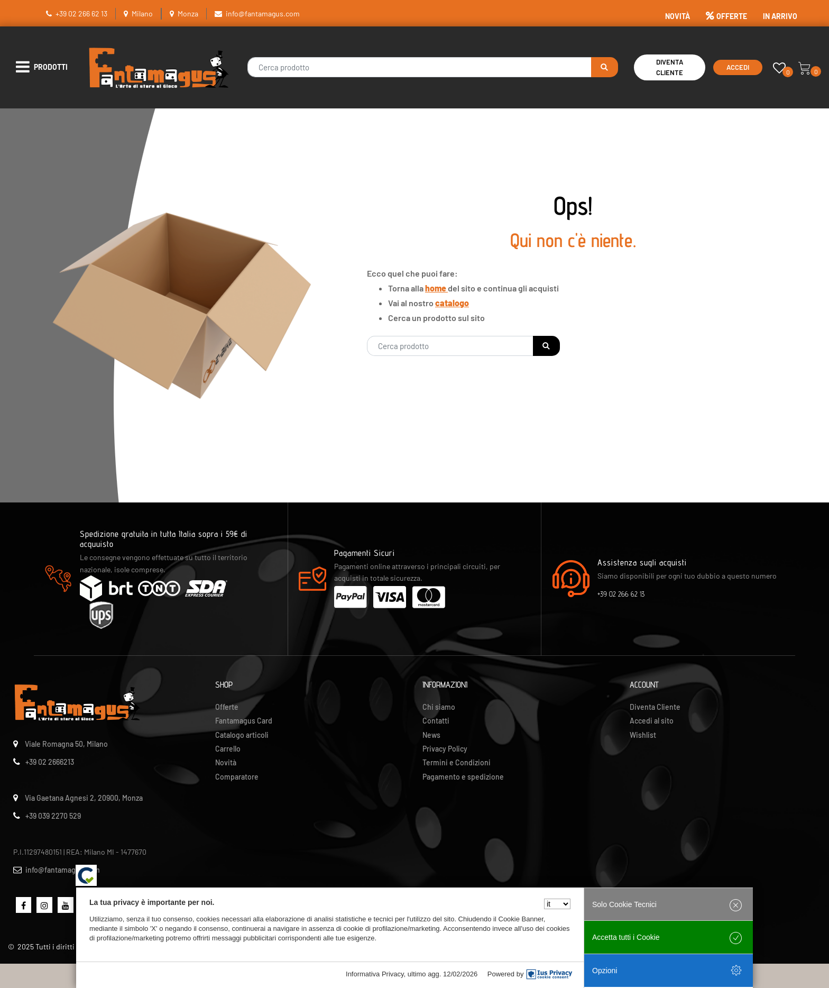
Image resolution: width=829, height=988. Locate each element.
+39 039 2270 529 (53, 815)
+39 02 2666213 (49, 761)
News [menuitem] (431, 734)
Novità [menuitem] (225, 762)
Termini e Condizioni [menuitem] (456, 762)
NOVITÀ (677, 16)
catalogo (452, 303)
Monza (188, 13)
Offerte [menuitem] (226, 706)
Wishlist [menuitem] (643, 734)
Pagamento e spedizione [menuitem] (463, 776)
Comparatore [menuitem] (237, 776)
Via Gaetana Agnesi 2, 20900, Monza (84, 797)
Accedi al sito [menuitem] (652, 720)
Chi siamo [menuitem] (438, 706)
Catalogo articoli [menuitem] (242, 734)
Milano (142, 13)
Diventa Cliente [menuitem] (655, 706)
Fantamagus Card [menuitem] (243, 720)
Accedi (737, 67)
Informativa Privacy (375, 974)
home (436, 288)
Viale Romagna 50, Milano (66, 743)
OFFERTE (726, 16)
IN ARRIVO (780, 16)
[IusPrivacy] (549, 974)
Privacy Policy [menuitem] (444, 748)
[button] (604, 67)
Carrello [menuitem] (228, 748)
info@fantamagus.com (263, 13)
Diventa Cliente (669, 67)
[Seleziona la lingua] (557, 904)
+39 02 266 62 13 (81, 13)
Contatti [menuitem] (435, 720)
